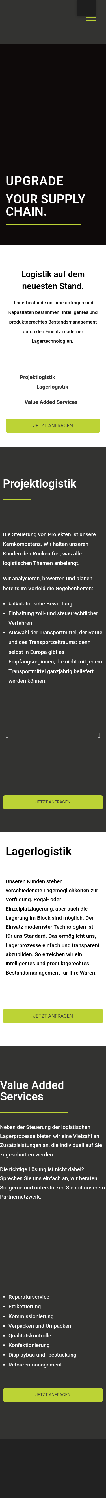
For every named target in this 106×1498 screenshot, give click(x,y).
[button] (7, 734)
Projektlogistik (38, 377)
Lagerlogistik (52, 386)
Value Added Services (52, 402)
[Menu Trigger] (91, 17)
